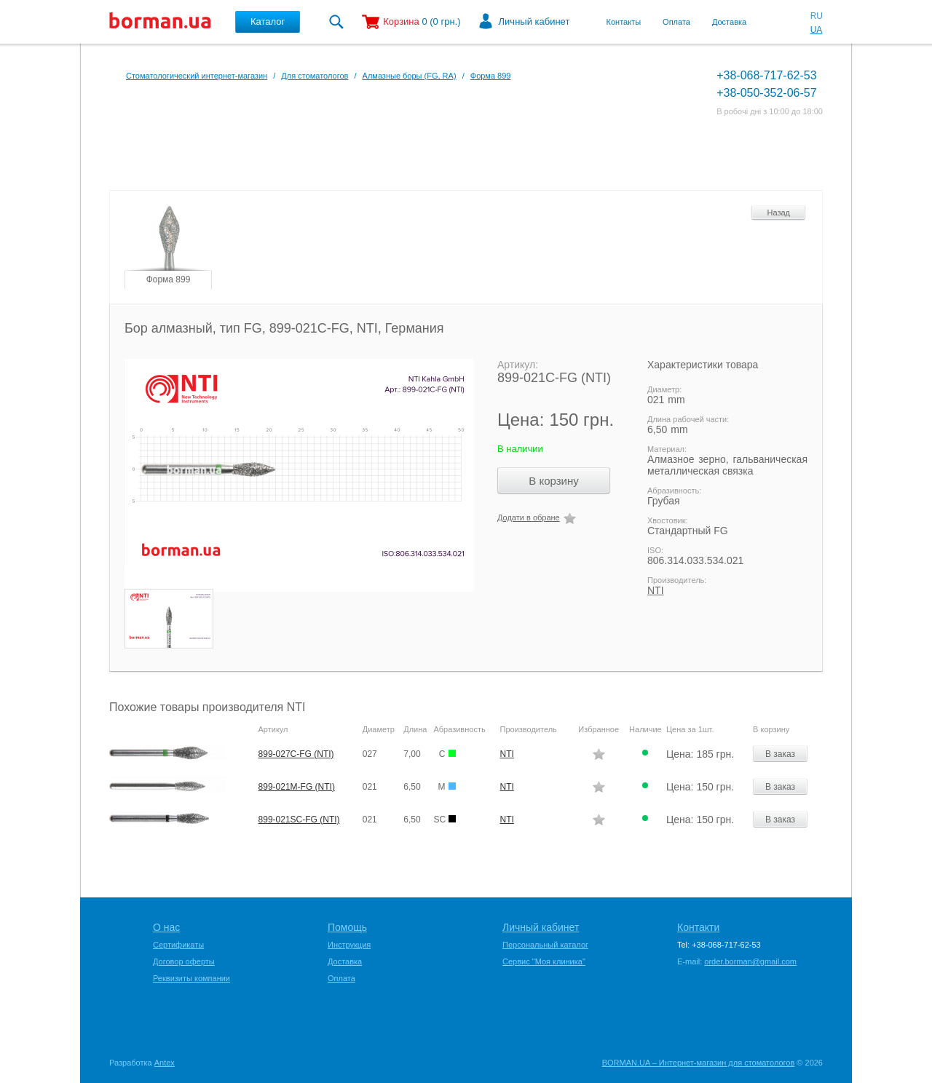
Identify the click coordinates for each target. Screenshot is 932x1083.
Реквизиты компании (191, 978)
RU (816, 16)
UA (816, 30)
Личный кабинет (534, 21)
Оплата (676, 21)
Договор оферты (184, 961)
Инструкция (349, 944)
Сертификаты (178, 944)
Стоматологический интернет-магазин (196, 75)
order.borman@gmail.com (750, 961)
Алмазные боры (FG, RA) (410, 75)
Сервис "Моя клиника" (543, 961)
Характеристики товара (702, 364)
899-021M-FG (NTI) (296, 787)
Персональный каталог (545, 944)
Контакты (624, 21)
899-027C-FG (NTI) (296, 754)
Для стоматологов (314, 75)
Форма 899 (490, 75)
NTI (655, 590)
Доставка (729, 21)
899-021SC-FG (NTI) (299, 819)
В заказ (780, 754)
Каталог (267, 21)
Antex (164, 1062)
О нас (166, 927)
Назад (778, 212)
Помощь (347, 927)
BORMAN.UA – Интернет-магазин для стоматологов (698, 1062)
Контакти (698, 927)
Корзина (401, 21)
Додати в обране (528, 517)
